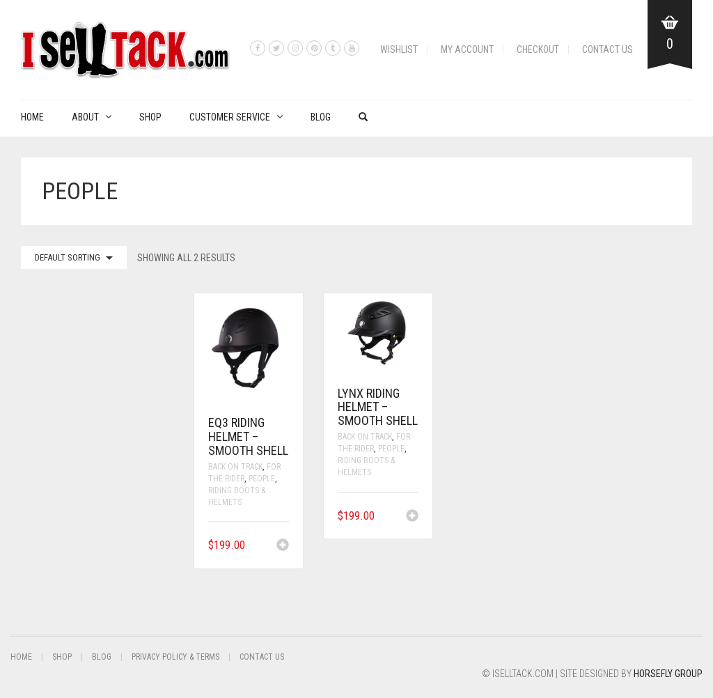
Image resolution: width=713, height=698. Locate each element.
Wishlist (399, 49)
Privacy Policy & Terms (175, 657)
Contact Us (607, 49)
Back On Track (235, 467)
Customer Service (229, 117)
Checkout (538, 49)
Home (32, 117)
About (85, 117)
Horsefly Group (668, 673)
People (262, 478)
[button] (282, 546)
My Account (467, 49)
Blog (321, 117)
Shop (150, 117)
